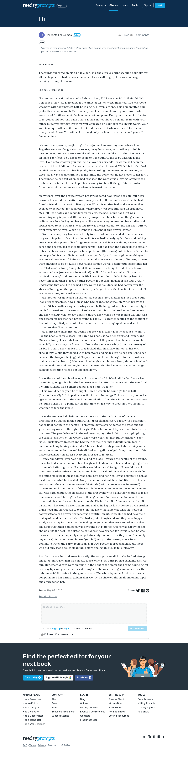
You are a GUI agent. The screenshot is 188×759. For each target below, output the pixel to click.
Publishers (143, 711)
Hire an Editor (30, 703)
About (55, 699)
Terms (32, 745)
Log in (160, 5)
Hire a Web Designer (34, 724)
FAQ (25, 745)
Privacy (42, 745)
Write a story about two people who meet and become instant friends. (106, 48)
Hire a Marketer (31, 711)
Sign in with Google (58, 677)
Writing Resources (119, 715)
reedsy (39, 738)
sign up (56, 628)
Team (54, 703)
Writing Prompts (146, 703)
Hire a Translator (32, 720)
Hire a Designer (31, 707)
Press (55, 707)
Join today (33, 677)
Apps (62, 6)
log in (67, 628)
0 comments (139, 35)
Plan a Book (115, 707)
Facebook (84, 677)
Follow (77, 35)
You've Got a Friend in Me (63, 51)
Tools (135, 5)
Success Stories (60, 715)
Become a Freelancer (63, 711)
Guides (84, 703)
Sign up (147, 5)
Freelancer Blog (89, 720)
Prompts (101, 5)
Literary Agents (146, 707)
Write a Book (116, 703)
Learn (125, 5)
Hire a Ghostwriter (33, 715)
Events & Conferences (92, 711)
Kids (42, 42)
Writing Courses (89, 707)
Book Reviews (145, 699)
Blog (82, 699)
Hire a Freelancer (32, 699)
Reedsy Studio (117, 699)
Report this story (48, 596)
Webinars (85, 715)
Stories (113, 5)
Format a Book (117, 711)
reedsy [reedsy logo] (39, 5)
